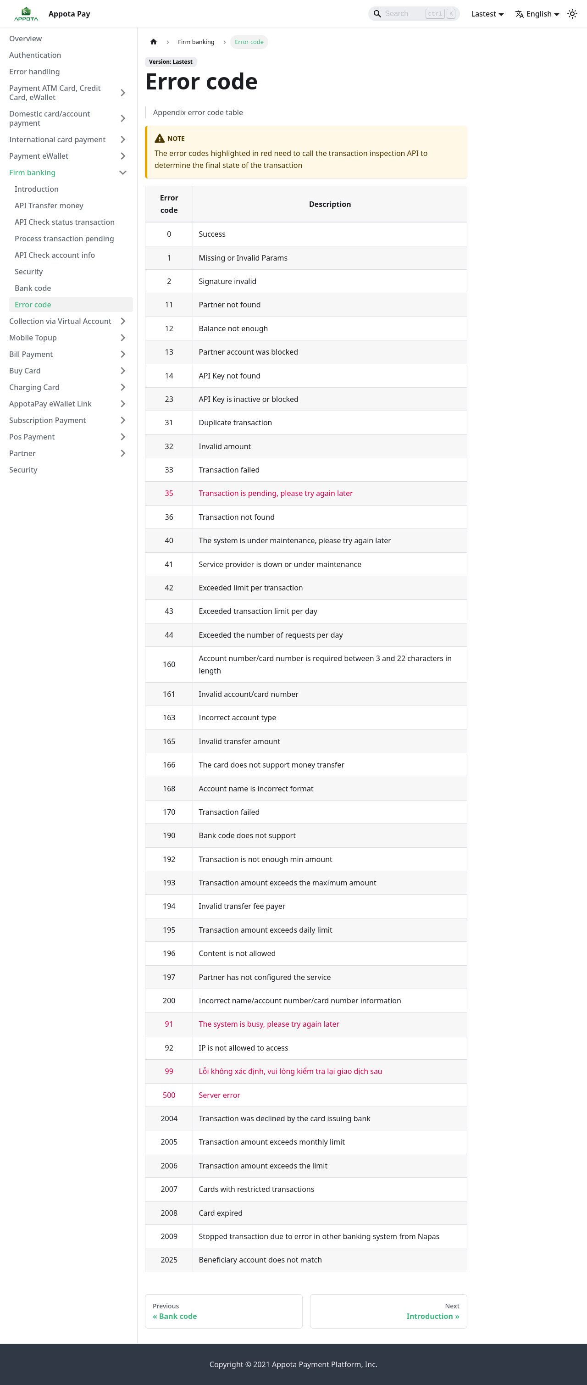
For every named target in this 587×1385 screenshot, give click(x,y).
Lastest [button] (483, 14)
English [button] (533, 14)
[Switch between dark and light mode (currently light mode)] (572, 13)
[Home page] (153, 42)
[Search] (414, 13)
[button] (68, 93)
